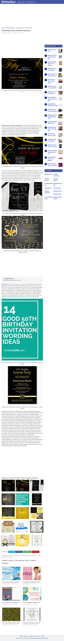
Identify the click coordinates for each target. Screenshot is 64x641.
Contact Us (26, 636)
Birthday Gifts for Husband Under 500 (52, 57)
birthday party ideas (8, 555)
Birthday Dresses (30, 2)
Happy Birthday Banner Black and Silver (52, 99)
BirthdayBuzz (8, 1)
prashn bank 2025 (44, 638)
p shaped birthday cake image (34, 555)
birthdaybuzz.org (6, 284)
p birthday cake (16, 555)
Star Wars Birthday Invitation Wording (11, 623)
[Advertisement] (32, 16)
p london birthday (24, 555)
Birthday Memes (57, 191)
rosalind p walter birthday (7, 557)
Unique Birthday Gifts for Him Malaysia (52, 63)
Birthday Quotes (57, 194)
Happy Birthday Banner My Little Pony (52, 129)
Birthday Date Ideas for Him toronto (51, 81)
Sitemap (21, 636)
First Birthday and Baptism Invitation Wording (34, 582)
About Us (42, 636)
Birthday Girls (48, 188)
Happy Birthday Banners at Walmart (52, 158)
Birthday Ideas (57, 188)
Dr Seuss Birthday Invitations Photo (31, 602)
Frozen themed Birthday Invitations (10, 582)
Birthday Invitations (7, 32)
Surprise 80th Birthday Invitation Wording (33, 623)
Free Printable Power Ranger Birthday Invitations (14, 602)
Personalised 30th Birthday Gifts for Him (52, 152)
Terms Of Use (37, 636)
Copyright (31, 636)
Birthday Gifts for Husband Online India (52, 116)
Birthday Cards (21, 2)
